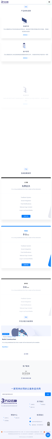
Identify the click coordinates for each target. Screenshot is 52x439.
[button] (24, 353)
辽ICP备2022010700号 (39, 433)
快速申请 (26, 26)
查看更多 (26, 35)
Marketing (6, 334)
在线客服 (48, 424)
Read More (5, 347)
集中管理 (26, 51)
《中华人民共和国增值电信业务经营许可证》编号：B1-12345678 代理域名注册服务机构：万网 (22, 431)
